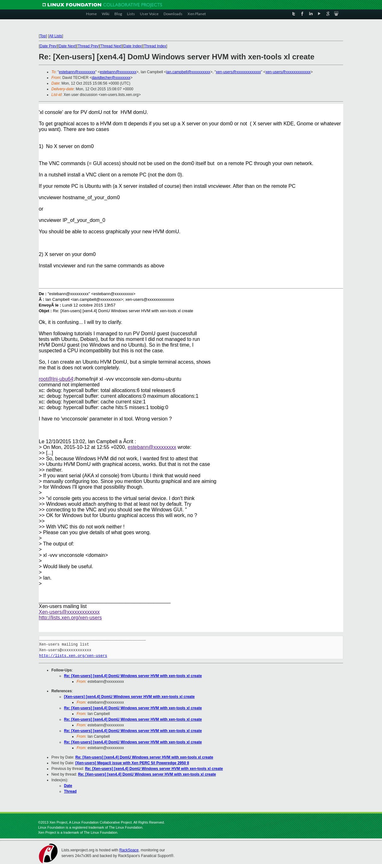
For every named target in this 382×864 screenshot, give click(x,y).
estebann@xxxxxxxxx (77, 72)
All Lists (55, 36)
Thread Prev (88, 46)
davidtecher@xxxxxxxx (111, 77)
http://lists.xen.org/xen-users (70, 617)
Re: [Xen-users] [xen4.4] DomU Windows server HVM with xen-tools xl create (133, 676)
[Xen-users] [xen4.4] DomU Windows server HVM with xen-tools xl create (129, 696)
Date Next (67, 46)
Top (43, 36)
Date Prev (48, 46)
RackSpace (128, 850)
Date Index (133, 46)
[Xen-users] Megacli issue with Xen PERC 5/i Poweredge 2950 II (132, 763)
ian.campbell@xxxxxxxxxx (188, 72)
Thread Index (155, 46)
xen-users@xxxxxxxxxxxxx (238, 72)
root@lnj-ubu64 (56, 379)
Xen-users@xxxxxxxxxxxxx (69, 612)
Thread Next (111, 46)
